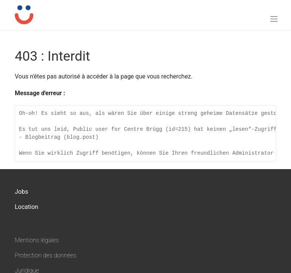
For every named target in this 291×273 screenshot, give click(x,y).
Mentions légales (37, 240)
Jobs (21, 191)
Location (26, 206)
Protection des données (45, 255)
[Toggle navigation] (274, 19)
